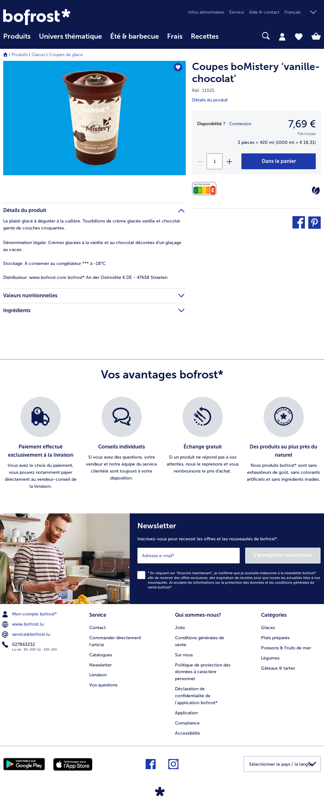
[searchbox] (231, 36)
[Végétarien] (316, 190)
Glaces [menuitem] (268, 627)
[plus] (229, 161)
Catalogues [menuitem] (100, 655)
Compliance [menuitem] (187, 723)
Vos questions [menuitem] (103, 685)
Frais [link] (175, 36)
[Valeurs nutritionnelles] (206, 189)
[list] (162, 443)
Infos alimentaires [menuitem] (206, 12)
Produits (19, 54)
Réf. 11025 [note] (203, 90)
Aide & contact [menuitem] (264, 12)
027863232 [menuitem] (19, 644)
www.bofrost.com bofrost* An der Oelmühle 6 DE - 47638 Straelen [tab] (85, 277)
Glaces (38, 54)
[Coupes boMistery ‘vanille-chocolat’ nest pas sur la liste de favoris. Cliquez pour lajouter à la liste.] (178, 67)
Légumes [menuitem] (270, 658)
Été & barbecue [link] (134, 36)
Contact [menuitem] (97, 627)
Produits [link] (17, 36)
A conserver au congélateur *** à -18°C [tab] (54, 263)
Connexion (240, 123)
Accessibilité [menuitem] (187, 733)
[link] (50, 17)
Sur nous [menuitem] (184, 655)
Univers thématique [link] (70, 36)
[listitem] (40, 443)
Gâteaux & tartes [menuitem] (278, 668)
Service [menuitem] (236, 12)
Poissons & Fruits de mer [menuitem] (286, 648)
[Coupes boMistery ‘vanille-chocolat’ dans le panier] (278, 161)
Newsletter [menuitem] (100, 665)
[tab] (282, 36)
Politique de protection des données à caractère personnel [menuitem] (202, 672)
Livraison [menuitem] (98, 675)
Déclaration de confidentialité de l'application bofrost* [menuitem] (196, 695)
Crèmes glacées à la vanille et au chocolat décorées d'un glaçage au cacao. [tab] (92, 246)
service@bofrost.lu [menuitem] (26, 634)
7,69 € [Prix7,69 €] (302, 124)
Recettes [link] (205, 36)
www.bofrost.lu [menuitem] (23, 624)
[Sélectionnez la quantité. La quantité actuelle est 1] (214, 161)
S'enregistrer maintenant (282, 555)
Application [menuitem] (186, 713)
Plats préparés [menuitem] (275, 637)
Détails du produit (210, 100)
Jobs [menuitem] (180, 627)
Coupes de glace (66, 54)
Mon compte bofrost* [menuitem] (30, 614)
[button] (302, 13)
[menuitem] (17, 39)
